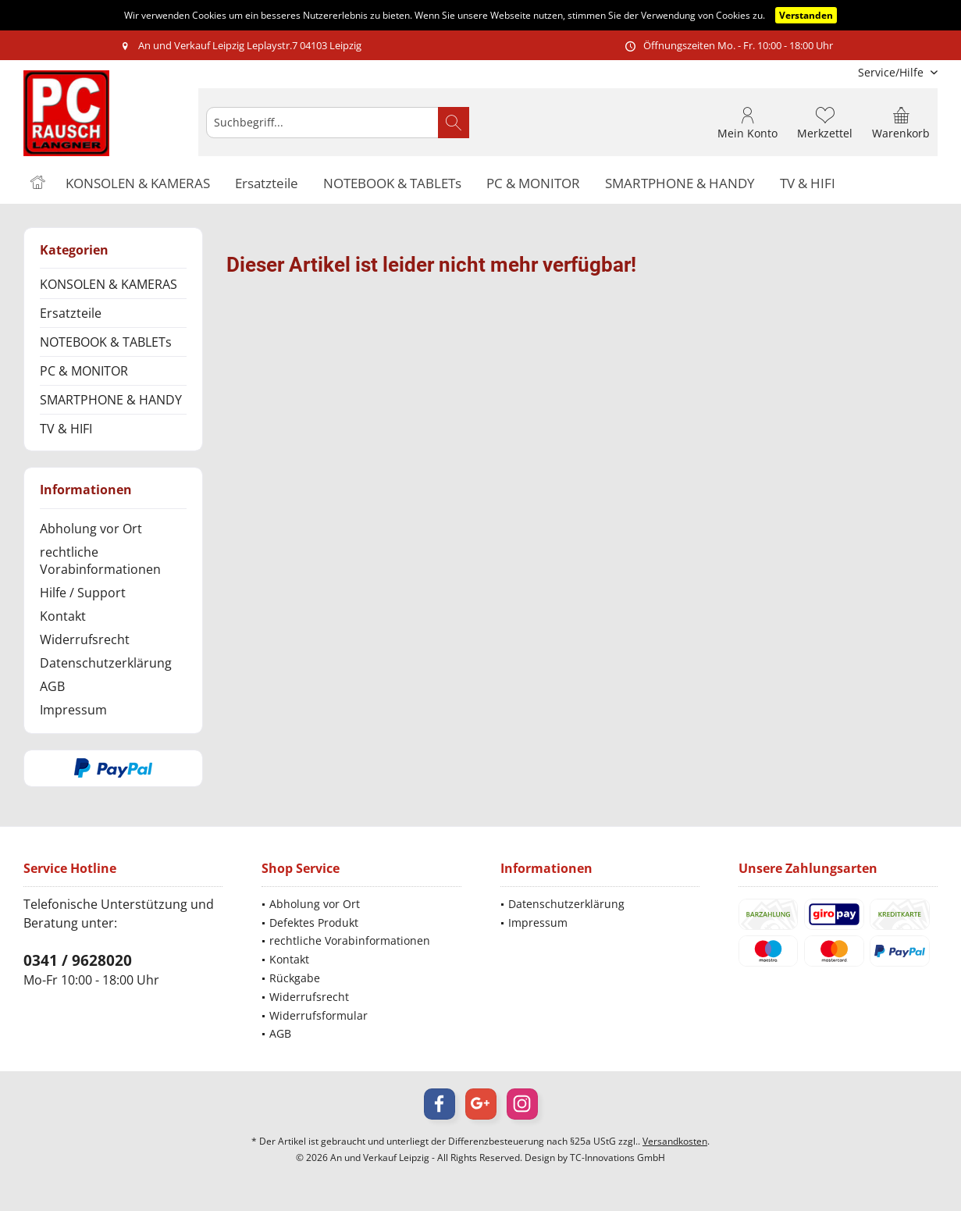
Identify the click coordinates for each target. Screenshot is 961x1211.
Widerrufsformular (318, 1015)
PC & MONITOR (84, 370)
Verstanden (806, 15)
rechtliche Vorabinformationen (100, 560)
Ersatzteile (70, 313)
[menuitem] (892, 72)
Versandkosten (674, 1141)
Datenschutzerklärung (106, 662)
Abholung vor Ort (91, 528)
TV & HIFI (66, 428)
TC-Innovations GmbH (617, 1157)
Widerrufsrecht (85, 639)
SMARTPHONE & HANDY (111, 399)
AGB (52, 686)
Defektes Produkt (313, 922)
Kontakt (63, 616)
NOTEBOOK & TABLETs (106, 342)
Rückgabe (294, 978)
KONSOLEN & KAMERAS (108, 284)
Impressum (73, 709)
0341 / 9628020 (77, 960)
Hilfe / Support (83, 592)
